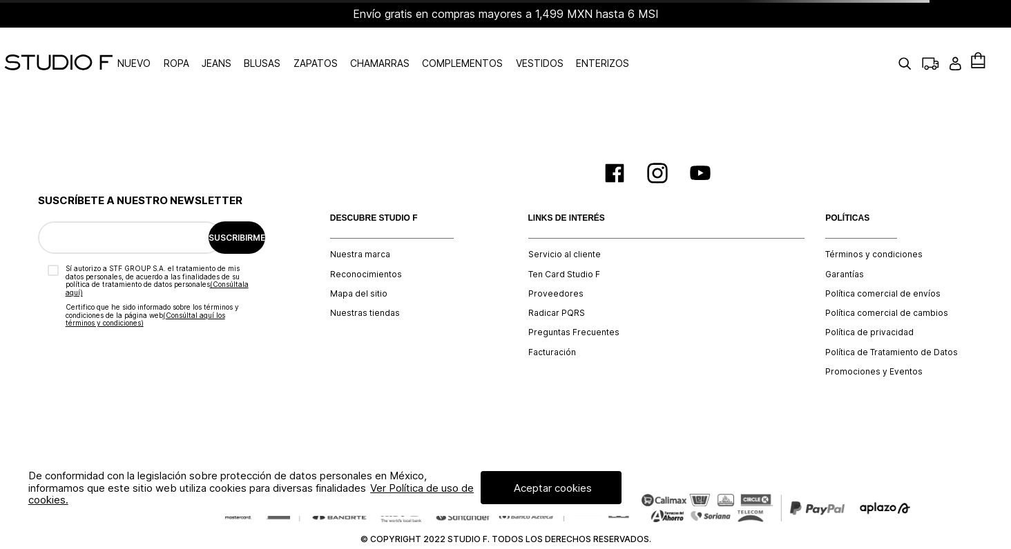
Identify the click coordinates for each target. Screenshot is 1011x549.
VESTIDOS (581, 48)
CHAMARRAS (422, 48)
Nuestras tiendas (365, 283)
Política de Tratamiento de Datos (891, 321)
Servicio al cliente (564, 224)
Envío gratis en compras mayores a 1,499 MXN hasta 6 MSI (506, 14)
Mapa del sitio (358, 263)
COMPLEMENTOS (504, 48)
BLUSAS (304, 48)
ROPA (218, 48)
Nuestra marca (360, 224)
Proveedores (556, 263)
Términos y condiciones (874, 224)
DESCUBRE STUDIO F (374, 187)
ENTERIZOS (644, 48)
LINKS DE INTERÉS (566, 187)
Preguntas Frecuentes (573, 302)
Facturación (552, 321)
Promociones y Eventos (874, 341)
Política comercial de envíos (883, 263)
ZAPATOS (357, 48)
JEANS (258, 48)
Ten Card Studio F (564, 243)
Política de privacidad (869, 302)
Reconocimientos (366, 243)
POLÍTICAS (847, 187)
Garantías (844, 243)
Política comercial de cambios (886, 283)
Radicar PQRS (556, 283)
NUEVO (176, 48)
